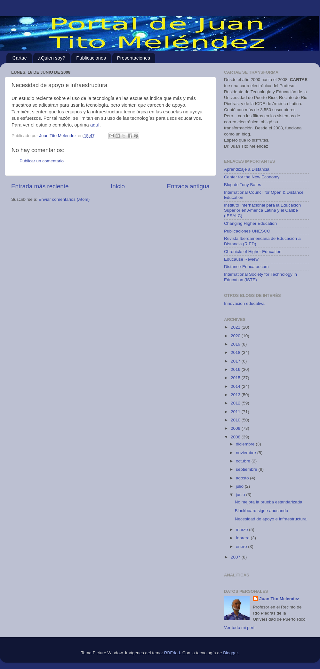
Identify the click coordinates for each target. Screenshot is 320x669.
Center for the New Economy (251, 177)
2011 (236, 411)
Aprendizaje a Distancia (246, 169)
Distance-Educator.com (246, 266)
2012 (236, 403)
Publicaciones (91, 58)
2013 (236, 394)
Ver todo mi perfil (240, 627)
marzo (242, 529)
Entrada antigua (188, 186)
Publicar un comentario (42, 161)
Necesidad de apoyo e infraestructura (271, 519)
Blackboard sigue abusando (261, 510)
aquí (95, 124)
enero (242, 546)
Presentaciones (133, 58)
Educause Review (241, 259)
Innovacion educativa (244, 303)
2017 (236, 361)
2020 (236, 335)
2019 (236, 344)
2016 (236, 369)
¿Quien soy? (51, 58)
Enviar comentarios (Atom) (64, 199)
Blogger (230, 652)
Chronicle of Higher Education (252, 251)
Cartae (19, 58)
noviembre (246, 452)
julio (240, 486)
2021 (236, 327)
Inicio (118, 186)
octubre (244, 461)
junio (241, 494)
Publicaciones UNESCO (247, 231)
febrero (243, 537)
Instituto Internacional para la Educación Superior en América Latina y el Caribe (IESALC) (262, 210)
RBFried (172, 652)
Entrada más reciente (40, 186)
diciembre (246, 444)
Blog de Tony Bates (242, 184)
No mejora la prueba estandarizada (268, 502)
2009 (236, 428)
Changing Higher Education (250, 223)
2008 (236, 437)
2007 (236, 557)
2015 (236, 377)
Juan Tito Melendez (279, 598)
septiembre (247, 469)
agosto (243, 478)
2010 (236, 420)
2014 (236, 386)
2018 (236, 352)
